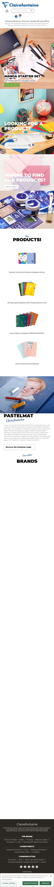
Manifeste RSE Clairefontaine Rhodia (35, 837)
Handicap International (38, 845)
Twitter (25, 862)
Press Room (12, 855)
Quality (21, 835)
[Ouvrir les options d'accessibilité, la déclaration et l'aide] (43, 11)
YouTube (29, 862)
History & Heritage (10, 835)
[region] (27, 880)
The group (29, 835)
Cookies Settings (9, 883)
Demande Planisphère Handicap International (23, 857)
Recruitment (11, 837)
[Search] (26, 11)
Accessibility (35, 847)
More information (12, 80)
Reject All (45, 883)
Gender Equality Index (22, 847)
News (20, 855)
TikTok (36, 862)
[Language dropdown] (50, 11)
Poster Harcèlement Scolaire (34, 855)
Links (19, 837)
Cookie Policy (27, 867)
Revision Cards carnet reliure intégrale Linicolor (27, 267)
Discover (27, 207)
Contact (43, 857)
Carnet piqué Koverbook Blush (27, 359)
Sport (26, 845)
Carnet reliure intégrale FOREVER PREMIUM (27, 328)
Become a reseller (41, 835)
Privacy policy (27, 869)
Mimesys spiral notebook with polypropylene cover (27, 298)
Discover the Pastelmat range (18, 442)
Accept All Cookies (30, 883)
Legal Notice (27, 871)
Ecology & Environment (14, 845)
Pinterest (32, 862)
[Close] (51, 876)
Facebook (21, 862)
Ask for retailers (11, 182)
